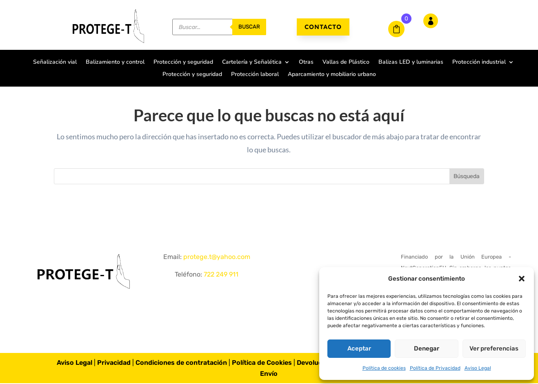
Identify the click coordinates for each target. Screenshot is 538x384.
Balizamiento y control (115, 62)
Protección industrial (479, 62)
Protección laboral (255, 74)
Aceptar (359, 348)
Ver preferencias (493, 348)
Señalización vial (55, 62)
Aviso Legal (478, 368)
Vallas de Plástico (345, 62)
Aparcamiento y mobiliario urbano (332, 74)
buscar (249, 27)
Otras (306, 62)
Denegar (426, 348)
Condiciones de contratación (181, 367)
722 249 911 (221, 278)
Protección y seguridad (183, 62)
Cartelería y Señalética (252, 62)
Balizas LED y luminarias (410, 62)
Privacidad (114, 367)
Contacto (323, 27)
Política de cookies (384, 368)
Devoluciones (318, 367)
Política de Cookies (262, 367)
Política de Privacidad (435, 368)
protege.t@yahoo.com (216, 261)
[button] (522, 279)
